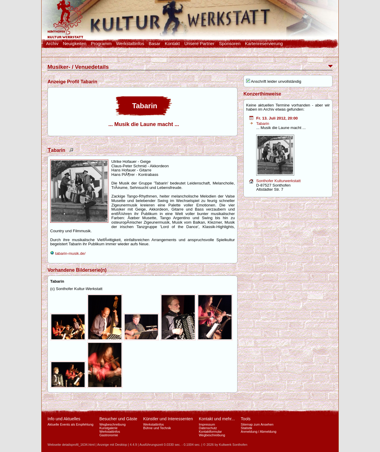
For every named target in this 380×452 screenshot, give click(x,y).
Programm (101, 43)
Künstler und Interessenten (168, 418)
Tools (246, 418)
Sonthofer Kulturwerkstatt (278, 181)
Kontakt (172, 43)
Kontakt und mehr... (217, 418)
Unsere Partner (199, 43)
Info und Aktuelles (64, 418)
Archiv (52, 43)
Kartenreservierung (264, 43)
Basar (154, 43)
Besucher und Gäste (118, 418)
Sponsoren (229, 43)
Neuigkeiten (74, 43)
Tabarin (262, 123)
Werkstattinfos (130, 43)
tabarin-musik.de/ (68, 253)
